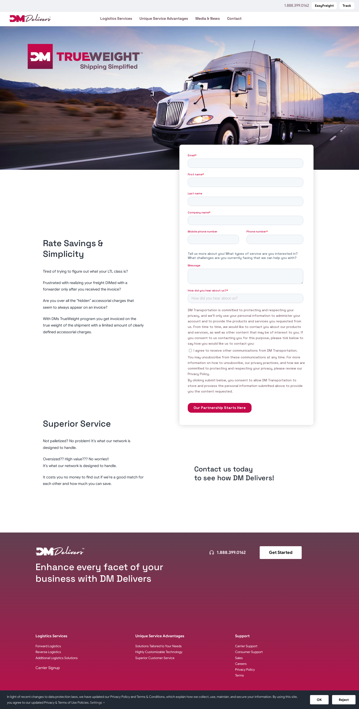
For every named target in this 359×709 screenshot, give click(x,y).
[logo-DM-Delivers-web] (30, 15)
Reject (344, 700)
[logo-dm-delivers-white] (60, 548)
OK (319, 700)
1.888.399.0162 (296, 5)
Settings (97, 702)
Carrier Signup (48, 668)
